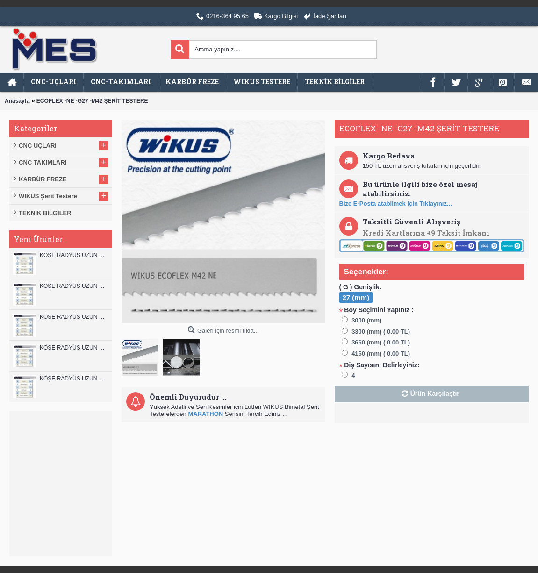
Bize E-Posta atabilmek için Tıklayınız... (395, 203)
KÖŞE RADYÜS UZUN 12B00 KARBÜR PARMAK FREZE (74, 255)
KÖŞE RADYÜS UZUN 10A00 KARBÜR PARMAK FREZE (74, 347)
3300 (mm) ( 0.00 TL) (380, 331)
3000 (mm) (366, 320)
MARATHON (205, 413)
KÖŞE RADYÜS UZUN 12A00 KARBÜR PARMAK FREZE (74, 286)
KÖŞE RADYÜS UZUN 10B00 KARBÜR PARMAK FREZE (74, 317)
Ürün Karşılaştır (434, 393)
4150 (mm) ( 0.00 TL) (380, 353)
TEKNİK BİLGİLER (45, 212)
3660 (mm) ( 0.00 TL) (380, 342)
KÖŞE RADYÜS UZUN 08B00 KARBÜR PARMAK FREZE (74, 378)
